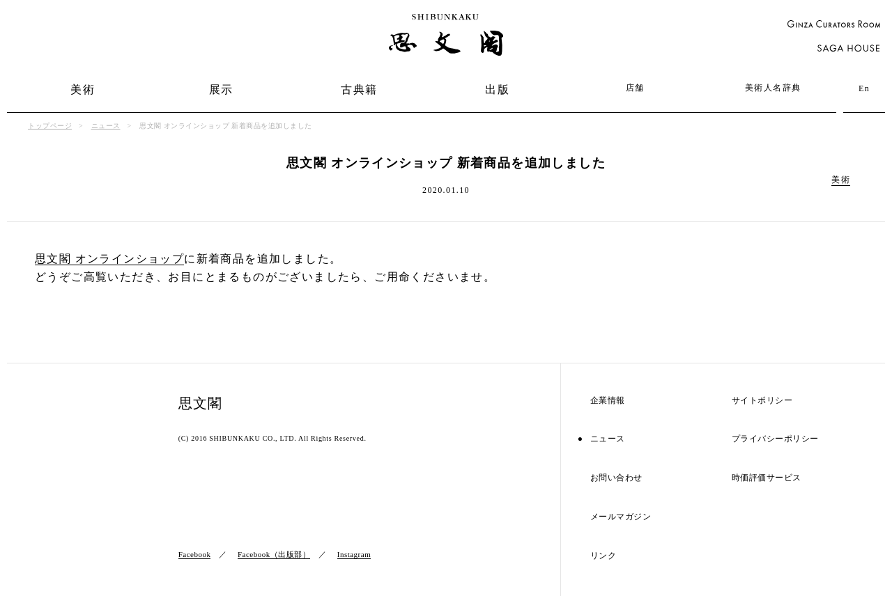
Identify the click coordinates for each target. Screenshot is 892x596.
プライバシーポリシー (775, 439)
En (864, 88)
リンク (603, 555)
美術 (82, 89)
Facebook (194, 554)
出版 (497, 89)
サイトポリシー (762, 400)
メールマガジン (621, 517)
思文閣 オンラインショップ (109, 259)
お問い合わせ (616, 478)
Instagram (354, 554)
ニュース (106, 126)
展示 (221, 89)
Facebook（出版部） (274, 554)
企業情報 (607, 400)
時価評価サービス (766, 478)
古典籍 (359, 89)
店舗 (635, 88)
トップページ (50, 126)
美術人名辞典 (773, 88)
